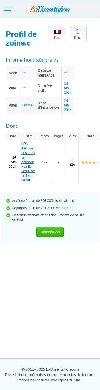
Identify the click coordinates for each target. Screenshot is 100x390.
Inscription (50, 231)
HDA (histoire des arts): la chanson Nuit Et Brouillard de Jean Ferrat (28, 161)
